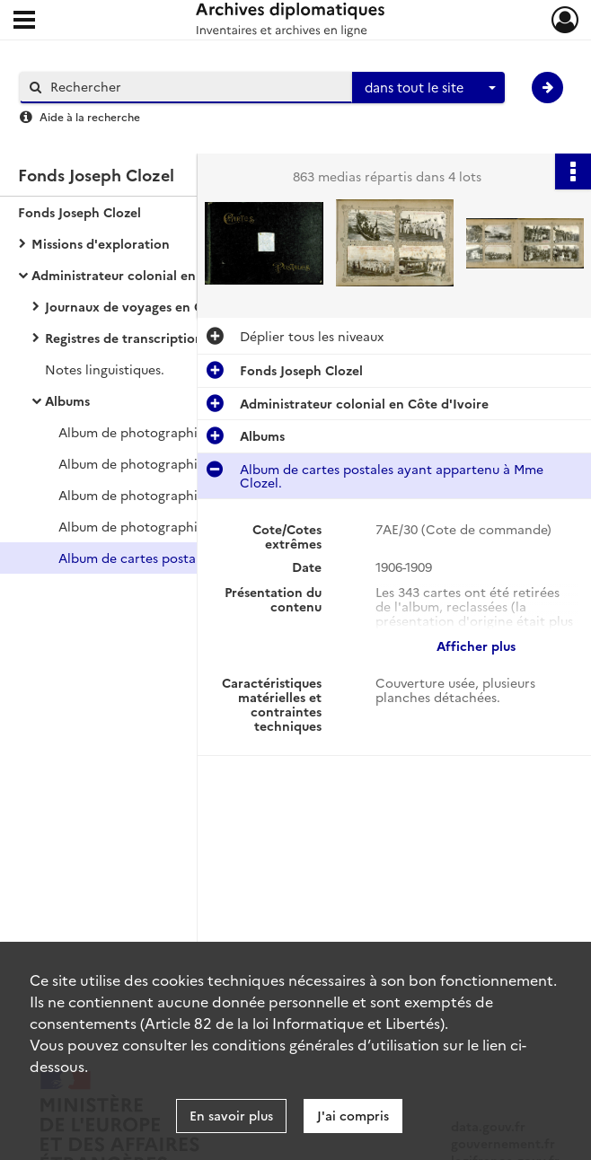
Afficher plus (476, 646)
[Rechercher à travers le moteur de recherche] (195, 86)
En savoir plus (231, 1115)
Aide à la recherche (90, 116)
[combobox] (428, 88)
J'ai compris (353, 1115)
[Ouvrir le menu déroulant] (24, 21)
